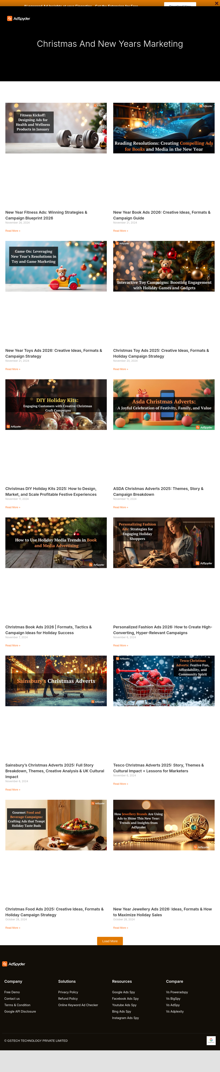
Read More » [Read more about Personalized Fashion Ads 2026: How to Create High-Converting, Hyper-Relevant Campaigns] (120, 645)
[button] (110, 941)
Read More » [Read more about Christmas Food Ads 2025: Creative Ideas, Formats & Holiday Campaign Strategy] (12, 927)
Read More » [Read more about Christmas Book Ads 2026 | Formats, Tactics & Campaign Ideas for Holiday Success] (12, 645)
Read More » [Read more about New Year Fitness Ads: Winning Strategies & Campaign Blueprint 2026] (12, 230)
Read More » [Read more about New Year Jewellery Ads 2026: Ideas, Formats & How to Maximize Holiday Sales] (120, 927)
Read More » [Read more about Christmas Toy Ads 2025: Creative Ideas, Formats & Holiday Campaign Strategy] (120, 369)
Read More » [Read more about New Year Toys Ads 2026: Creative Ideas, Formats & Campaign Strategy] (12, 369)
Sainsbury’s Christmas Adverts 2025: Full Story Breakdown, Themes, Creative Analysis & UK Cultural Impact (54, 771)
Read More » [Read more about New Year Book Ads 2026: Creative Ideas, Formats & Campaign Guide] (120, 230)
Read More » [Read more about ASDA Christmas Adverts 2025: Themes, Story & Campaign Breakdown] (120, 507)
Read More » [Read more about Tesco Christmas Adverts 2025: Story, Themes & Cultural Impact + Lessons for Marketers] (120, 783)
